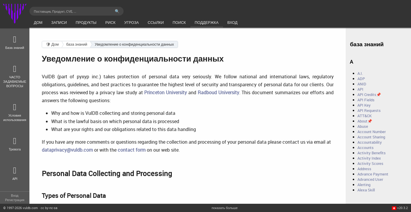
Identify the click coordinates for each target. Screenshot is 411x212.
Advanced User (370, 179)
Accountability (369, 142)
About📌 (364, 121)
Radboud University (218, 92)
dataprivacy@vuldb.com (67, 150)
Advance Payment (372, 174)
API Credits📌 (369, 94)
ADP (361, 78)
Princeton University (165, 92)
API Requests (369, 110)
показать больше (225, 208)
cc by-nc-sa (49, 208)
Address (364, 168)
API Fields (366, 99)
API (360, 89)
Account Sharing (371, 137)
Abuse (362, 126)
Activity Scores (370, 163)
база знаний (76, 44)
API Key (364, 105)
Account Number (371, 131)
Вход (14, 195)
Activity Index (369, 158)
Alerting (363, 184)
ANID (361, 84)
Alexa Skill (366, 190)
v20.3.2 (402, 208)
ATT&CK (364, 115)
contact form (132, 150)
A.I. (360, 73)
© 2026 (20, 208)
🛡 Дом (52, 44)
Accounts (365, 147)
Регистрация (14, 200)
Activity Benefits (371, 152)
